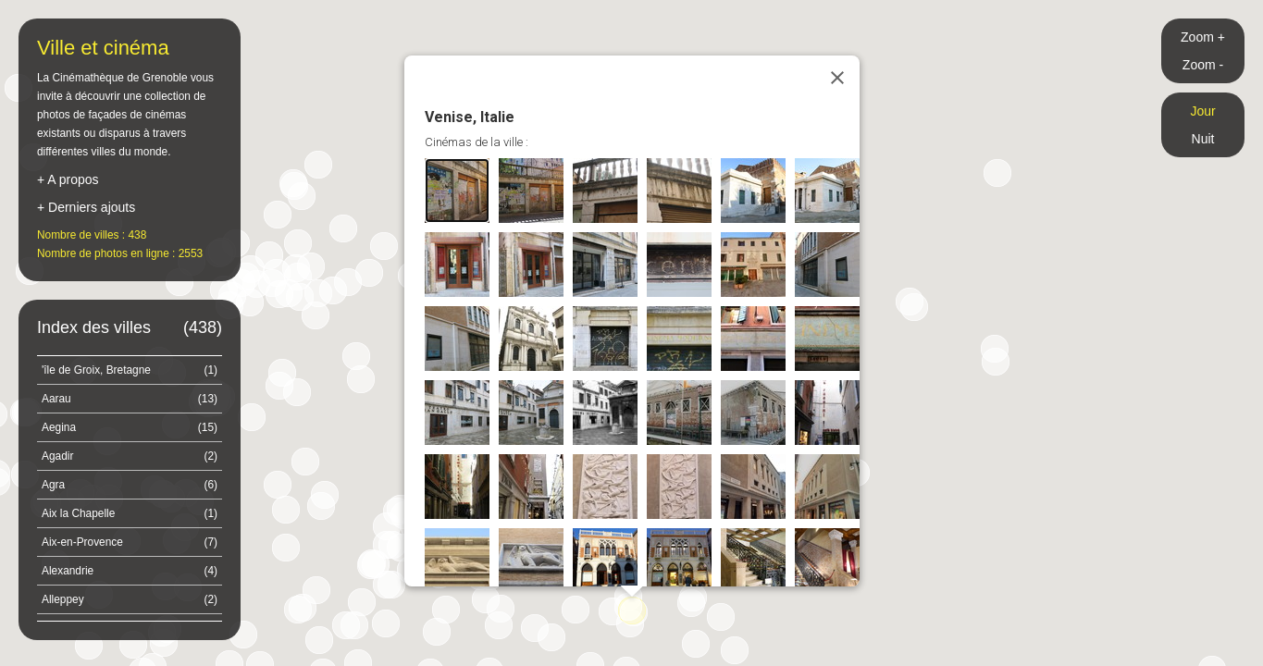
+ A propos (68, 179)
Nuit (1203, 138)
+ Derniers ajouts (86, 207)
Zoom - (1203, 64)
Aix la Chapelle (129, 513)
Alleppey (129, 599)
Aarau (129, 398)
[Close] (837, 78)
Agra (129, 484)
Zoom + (1203, 37)
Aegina (129, 427)
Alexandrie (129, 570)
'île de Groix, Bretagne (129, 370)
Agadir (129, 456)
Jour (1202, 111)
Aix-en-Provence (129, 542)
